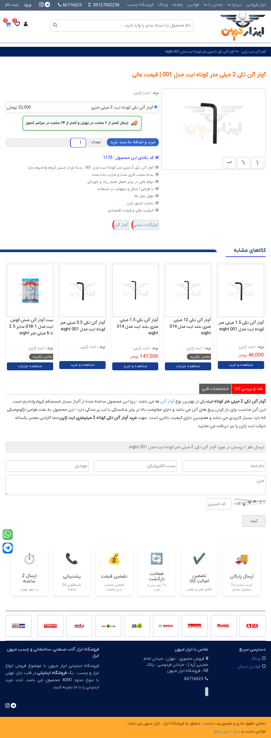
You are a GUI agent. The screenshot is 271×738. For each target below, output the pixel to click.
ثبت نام (12, 4)
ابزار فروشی (256, 4)
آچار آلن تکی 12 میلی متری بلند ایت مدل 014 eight (190, 326)
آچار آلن (121, 225)
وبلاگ (163, 4)
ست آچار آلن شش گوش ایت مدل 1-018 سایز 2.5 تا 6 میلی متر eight (31, 326)
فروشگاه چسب (140, 4)
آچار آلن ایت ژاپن (253, 51)
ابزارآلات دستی (145, 225)
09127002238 (106, 5)
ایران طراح (222, 731)
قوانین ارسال (249, 666)
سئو (237, 731)
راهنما (177, 4)
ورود (27, 4)
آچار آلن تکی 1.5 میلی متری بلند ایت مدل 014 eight (137, 326)
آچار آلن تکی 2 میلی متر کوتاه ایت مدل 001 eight (199, 51)
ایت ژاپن (142, 92)
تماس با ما (213, 4)
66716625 (70, 5)
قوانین (193, 4)
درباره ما (234, 4)
